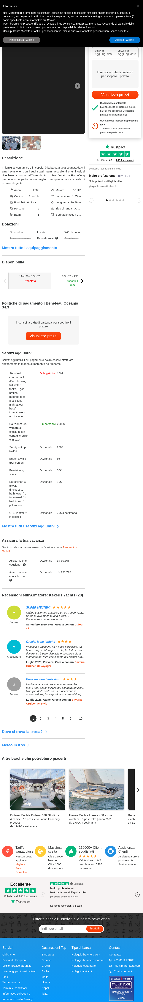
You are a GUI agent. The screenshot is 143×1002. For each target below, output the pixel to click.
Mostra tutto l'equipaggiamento (29, 248)
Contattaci (115, 954)
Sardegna (48, 954)
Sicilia (45, 971)
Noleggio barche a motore (88, 960)
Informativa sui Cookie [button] (42, 20)
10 (80, 718)
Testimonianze (11, 982)
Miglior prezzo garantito (16, 965)
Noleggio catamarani (84, 965)
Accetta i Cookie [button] (124, 39)
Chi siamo (8, 954)
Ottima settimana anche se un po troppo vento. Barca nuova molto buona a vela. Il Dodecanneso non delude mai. (55, 616)
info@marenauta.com (125, 965)
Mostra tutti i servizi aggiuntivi (30, 526)
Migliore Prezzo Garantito (21, 868)
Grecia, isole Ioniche (40, 641)
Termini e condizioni (14, 988)
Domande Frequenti (14, 960)
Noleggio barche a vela (86, 954)
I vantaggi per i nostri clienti (19, 971)
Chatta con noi (120, 971)
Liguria (46, 982)
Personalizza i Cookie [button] (21, 39)
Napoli (46, 988)
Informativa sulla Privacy (17, 999)
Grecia (46, 965)
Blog (5, 976)
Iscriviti (95, 928)
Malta (45, 976)
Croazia (46, 960)
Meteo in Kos (16, 745)
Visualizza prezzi (43, 336)
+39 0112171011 (122, 960)
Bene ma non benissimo (43, 679)
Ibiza (45, 993)
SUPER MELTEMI (38, 607)
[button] (138, 6)
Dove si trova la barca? (24, 732)
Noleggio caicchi (82, 971)
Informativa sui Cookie (16, 993)
